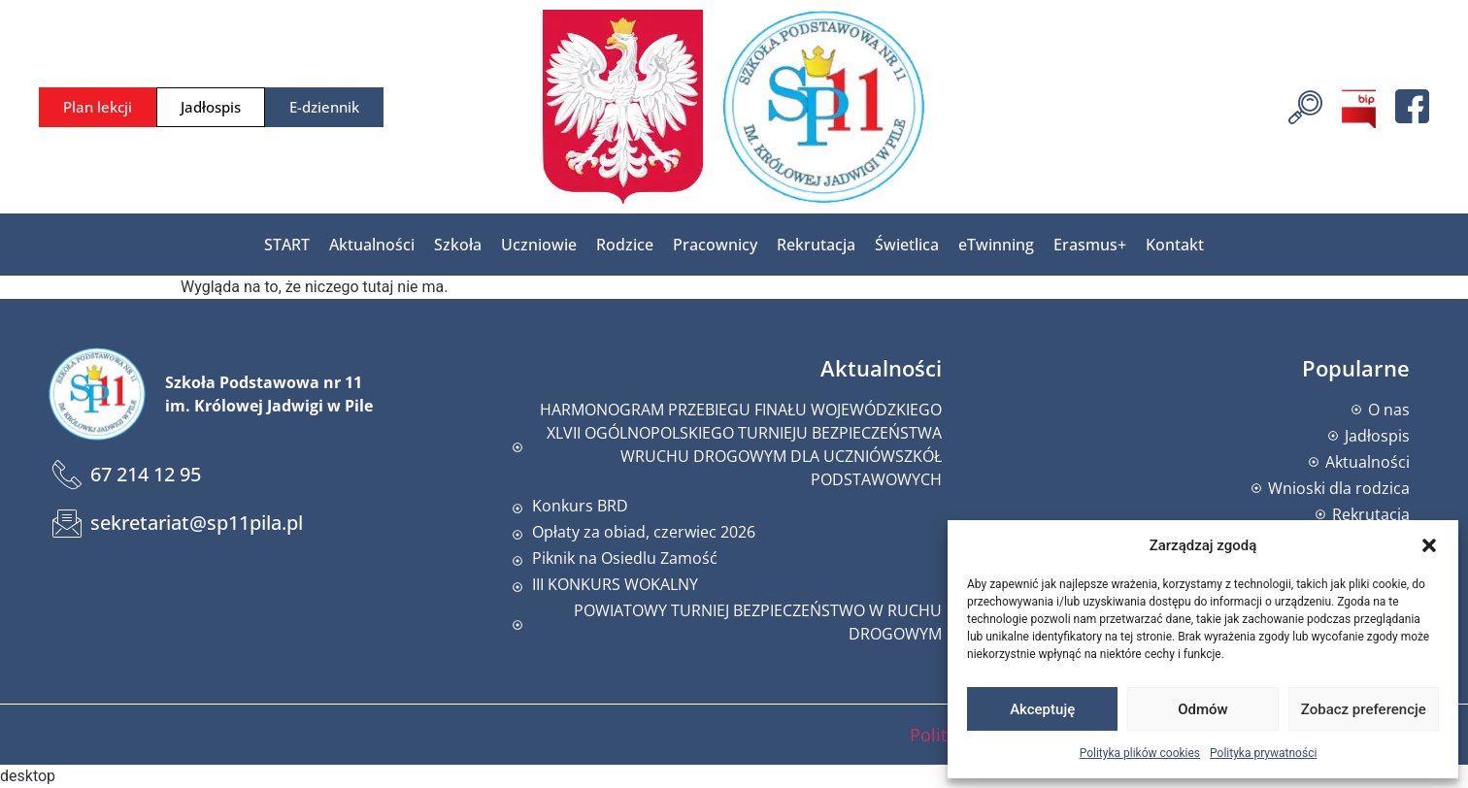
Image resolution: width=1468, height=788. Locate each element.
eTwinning (996, 244)
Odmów (1203, 709)
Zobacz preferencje (1363, 709)
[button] (1429, 545)
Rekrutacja (816, 244)
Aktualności (372, 244)
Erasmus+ (1089, 244)
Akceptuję (1042, 709)
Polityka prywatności (1263, 753)
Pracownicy (715, 244)
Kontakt (1175, 244)
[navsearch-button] (1305, 104)
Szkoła (458, 244)
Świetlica (907, 244)
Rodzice (624, 244)
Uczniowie (539, 244)
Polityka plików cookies (1140, 753)
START (287, 244)
